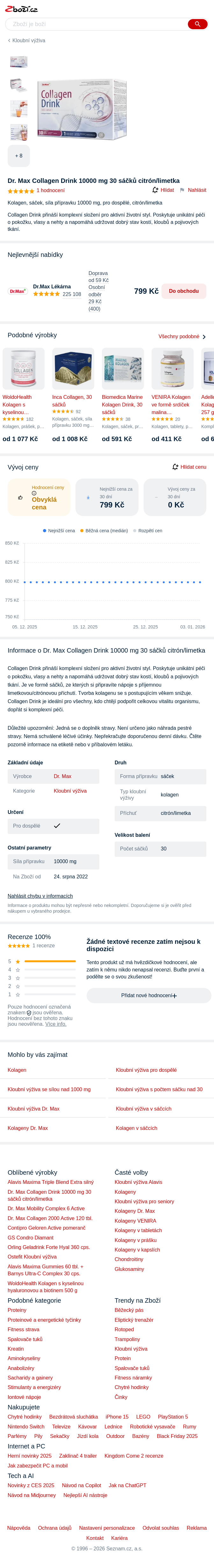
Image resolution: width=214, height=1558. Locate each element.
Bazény (140, 1436)
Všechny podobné (182, 336)
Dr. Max (62, 776)
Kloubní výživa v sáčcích (143, 1108)
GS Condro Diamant (31, 1237)
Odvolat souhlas (161, 1528)
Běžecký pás (129, 1310)
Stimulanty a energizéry (34, 1387)
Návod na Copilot (81, 1485)
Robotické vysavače (152, 1426)
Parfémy (17, 1436)
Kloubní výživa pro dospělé (146, 1070)
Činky (121, 1397)
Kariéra (119, 1538)
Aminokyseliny (24, 1358)
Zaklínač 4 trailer (78, 1456)
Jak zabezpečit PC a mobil (38, 1465)
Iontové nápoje (24, 1397)
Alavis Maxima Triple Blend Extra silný (51, 1182)
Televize (61, 1426)
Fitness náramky (133, 1377)
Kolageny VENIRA (135, 1221)
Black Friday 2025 (177, 1436)
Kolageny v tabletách (138, 1230)
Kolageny (125, 1192)
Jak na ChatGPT (127, 1485)
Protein (123, 1358)
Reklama (197, 1528)
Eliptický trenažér (134, 1320)
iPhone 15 (117, 1417)
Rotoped (124, 1329)
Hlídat (163, 190)
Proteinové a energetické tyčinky (44, 1320)
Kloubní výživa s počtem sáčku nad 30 (159, 1089)
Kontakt (94, 1538)
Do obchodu (184, 291)
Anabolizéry (21, 1368)
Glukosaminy (129, 1269)
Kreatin (16, 1349)
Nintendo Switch (26, 1426)
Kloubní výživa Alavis (138, 1182)
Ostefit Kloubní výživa (32, 1256)
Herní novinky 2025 (30, 1456)
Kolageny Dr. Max (28, 1128)
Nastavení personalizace (107, 1528)
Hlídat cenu (189, 467)
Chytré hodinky (132, 1387)
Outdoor (115, 1436)
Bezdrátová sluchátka (73, 1417)
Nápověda (18, 1528)
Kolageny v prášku (136, 1240)
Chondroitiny (129, 1259)
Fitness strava (23, 1329)
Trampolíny (127, 1339)
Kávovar (87, 1426)
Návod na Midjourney (32, 1495)
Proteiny (17, 1310)
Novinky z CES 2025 (31, 1485)
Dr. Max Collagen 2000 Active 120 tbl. (50, 1218)
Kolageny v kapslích (137, 1249)
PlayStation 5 (173, 1417)
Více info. (56, 1024)
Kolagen (17, 1070)
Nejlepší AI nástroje (85, 1495)
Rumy (189, 1426)
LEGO (143, 1417)
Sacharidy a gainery (30, 1377)
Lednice (113, 1426)
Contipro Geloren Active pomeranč (47, 1228)
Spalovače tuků (25, 1339)
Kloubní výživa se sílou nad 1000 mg (49, 1089)
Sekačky (59, 1436)
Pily (38, 1436)
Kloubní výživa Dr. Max (34, 1108)
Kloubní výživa (28, 40)
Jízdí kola (88, 1436)
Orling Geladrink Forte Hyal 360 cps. (49, 1247)
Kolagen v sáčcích (136, 1128)
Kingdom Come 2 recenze (133, 1456)
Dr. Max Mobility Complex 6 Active (46, 1208)
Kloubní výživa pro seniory (144, 1201)
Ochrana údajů (54, 1528)
